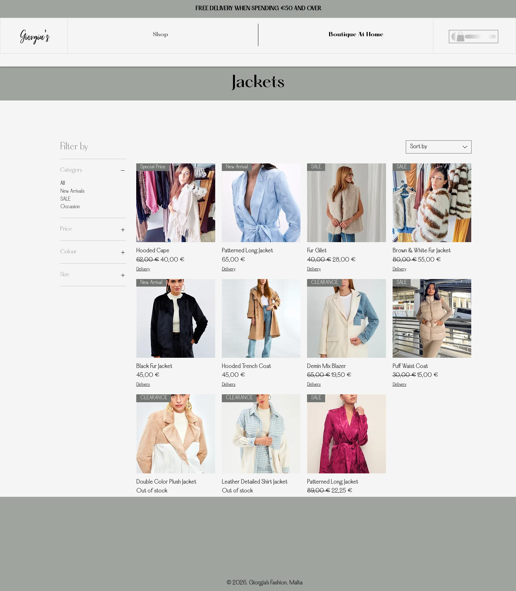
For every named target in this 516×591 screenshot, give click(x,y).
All (62, 183)
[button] (460, 37)
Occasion (70, 206)
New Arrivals (72, 191)
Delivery (143, 269)
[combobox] (439, 147)
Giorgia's (34, 35)
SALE (65, 199)
